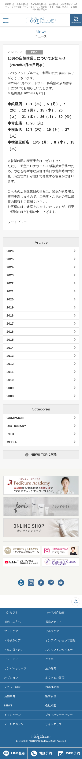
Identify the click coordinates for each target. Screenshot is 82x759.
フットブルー (41, 20)
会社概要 (50, 705)
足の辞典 (50, 668)
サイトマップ (53, 724)
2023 (10, 275)
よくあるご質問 (54, 677)
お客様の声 (52, 687)
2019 (10, 307)
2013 (10, 355)
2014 (10, 347)
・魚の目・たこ (13, 649)
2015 (10, 339)
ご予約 (49, 659)
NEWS (8, 705)
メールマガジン (13, 724)
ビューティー (12, 659)
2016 (10, 331)
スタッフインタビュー (59, 649)
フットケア (11, 631)
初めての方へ (12, 621)
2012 (10, 364)
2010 (10, 380)
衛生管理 (50, 696)
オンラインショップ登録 (60, 640)
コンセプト (11, 612)
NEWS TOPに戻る (41, 454)
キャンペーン (12, 714)
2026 (10, 251)
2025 (10, 259)
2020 (10, 299)
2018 (10, 315)
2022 (10, 283)
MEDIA (12, 442)
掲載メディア (53, 621)
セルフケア (52, 631)
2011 (10, 372)
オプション (11, 677)
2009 (10, 388)
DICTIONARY (16, 426)
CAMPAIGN (15, 418)
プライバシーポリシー (59, 714)
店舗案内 (9, 696)
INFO (10, 434)
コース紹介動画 (54, 612)
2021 (10, 291)
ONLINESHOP (76, 20)
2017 (10, 323)
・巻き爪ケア (12, 640)
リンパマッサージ (15, 668)
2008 (10, 396)
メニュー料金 (12, 687)
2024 (10, 267)
